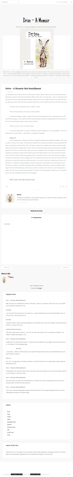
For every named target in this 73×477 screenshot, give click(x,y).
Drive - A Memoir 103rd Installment (16, 339)
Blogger (40, 288)
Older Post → (66, 267)
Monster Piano (11, 427)
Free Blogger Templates (16, 474)
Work (8, 435)
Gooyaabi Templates (35, 474)
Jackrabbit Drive (11, 422)
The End (8, 358)
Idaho (8, 419)
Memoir (9, 425)
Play (8, 430)
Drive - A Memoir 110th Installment (15, 387)
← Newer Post (7, 267)
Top (68, 474)
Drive (19, 195)
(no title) (8, 310)
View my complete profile (36, 286)
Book (8, 412)
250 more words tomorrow (13, 329)
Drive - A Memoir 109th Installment (15, 368)
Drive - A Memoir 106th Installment (15, 300)
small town (10, 432)
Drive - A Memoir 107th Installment (15, 378)
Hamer (9, 417)
